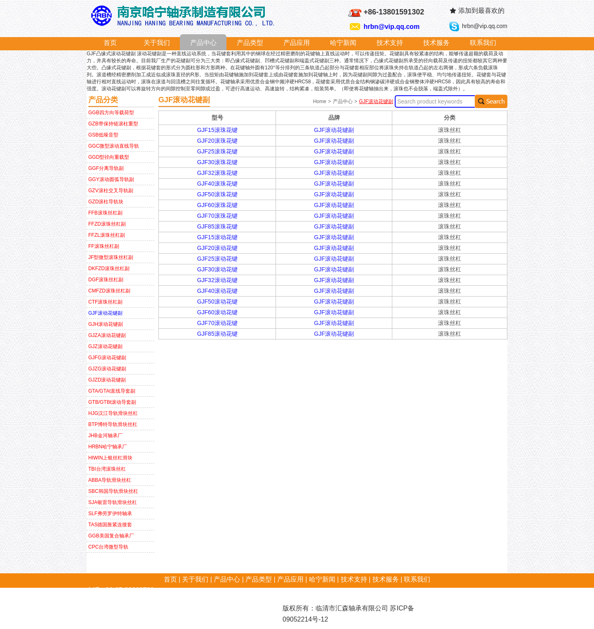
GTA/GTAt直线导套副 (111, 391)
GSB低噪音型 (103, 135)
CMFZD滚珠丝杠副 (109, 291)
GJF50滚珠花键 (217, 194)
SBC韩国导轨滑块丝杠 (113, 491)
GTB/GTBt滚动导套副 (112, 402)
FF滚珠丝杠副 (103, 246)
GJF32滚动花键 (217, 280)
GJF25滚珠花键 (217, 151)
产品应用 (296, 42)
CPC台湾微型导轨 (108, 547)
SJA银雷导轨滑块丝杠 (112, 502)
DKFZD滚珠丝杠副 (109, 268)
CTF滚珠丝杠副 (105, 302)
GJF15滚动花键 (217, 237)
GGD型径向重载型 (108, 157)
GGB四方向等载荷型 (111, 112)
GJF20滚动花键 (217, 248)
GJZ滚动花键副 (105, 346)
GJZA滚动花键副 (107, 335)
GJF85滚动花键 (217, 333)
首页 (110, 42)
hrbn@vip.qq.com (392, 26)
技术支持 (390, 42)
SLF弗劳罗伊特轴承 (110, 513)
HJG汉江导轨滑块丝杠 (113, 413)
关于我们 (157, 42)
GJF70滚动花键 (217, 323)
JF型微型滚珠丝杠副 (110, 257)
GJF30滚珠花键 (217, 162)
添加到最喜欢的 (481, 10)
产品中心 (203, 42)
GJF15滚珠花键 (217, 130)
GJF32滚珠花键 (217, 173)
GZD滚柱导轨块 (105, 202)
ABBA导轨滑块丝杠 (109, 480)
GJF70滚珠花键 (217, 215)
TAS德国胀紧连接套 (110, 525)
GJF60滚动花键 (217, 312)
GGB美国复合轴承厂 (111, 536)
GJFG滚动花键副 (107, 357)
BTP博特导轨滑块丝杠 (112, 424)
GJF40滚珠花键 (217, 183)
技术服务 (436, 42)
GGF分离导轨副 (106, 168)
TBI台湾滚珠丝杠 (107, 469)
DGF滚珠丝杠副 (105, 280)
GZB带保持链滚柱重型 (113, 124)
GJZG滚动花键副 (107, 369)
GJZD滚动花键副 (107, 380)
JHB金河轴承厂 (105, 435)
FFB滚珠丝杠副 (105, 213)
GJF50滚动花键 (217, 301)
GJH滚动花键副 (105, 324)
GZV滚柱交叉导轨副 (110, 190)
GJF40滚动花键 (217, 290)
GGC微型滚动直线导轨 (113, 146)
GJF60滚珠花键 (217, 205)
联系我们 (483, 42)
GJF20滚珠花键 (217, 140)
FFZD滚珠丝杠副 (107, 224)
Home (320, 101)
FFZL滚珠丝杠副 (106, 235)
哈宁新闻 (343, 42)
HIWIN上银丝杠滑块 (110, 458)
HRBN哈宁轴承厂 (107, 447)
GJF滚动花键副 (105, 313)
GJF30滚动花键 (217, 269)
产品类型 (250, 42)
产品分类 (103, 100)
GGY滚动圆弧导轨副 (111, 179)
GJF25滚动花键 (217, 258)
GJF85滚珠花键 (217, 226)
